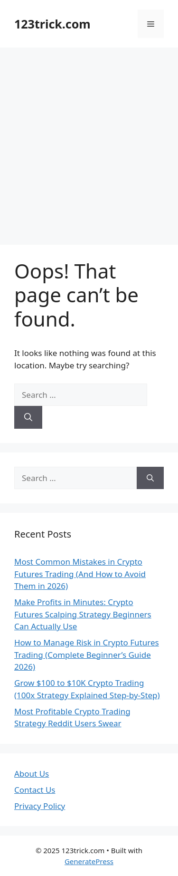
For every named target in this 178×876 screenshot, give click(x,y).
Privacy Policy (39, 805)
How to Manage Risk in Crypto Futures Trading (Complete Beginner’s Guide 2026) (86, 654)
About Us (31, 773)
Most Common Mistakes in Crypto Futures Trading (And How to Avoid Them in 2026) (80, 573)
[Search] (28, 417)
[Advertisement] (89, 141)
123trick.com (52, 24)
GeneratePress (89, 861)
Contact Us (35, 789)
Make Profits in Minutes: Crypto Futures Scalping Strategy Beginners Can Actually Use (82, 614)
